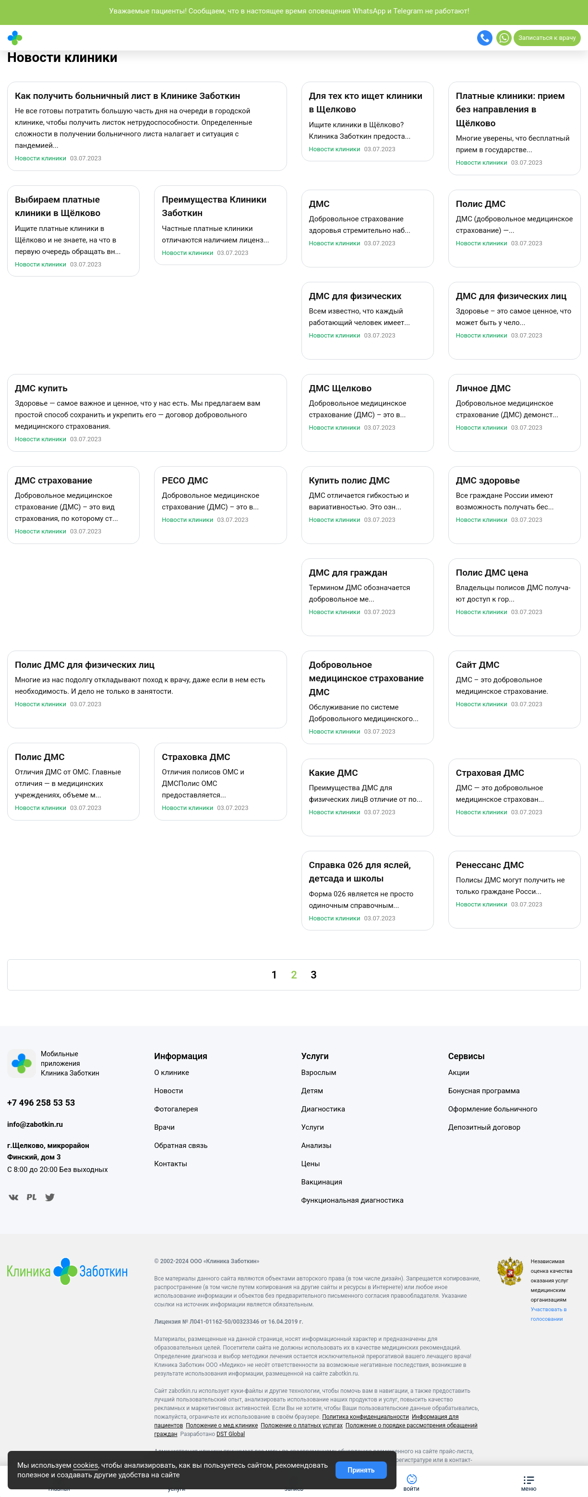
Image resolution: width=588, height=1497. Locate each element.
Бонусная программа (484, 1091)
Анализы (316, 1145)
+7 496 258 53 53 (41, 1103)
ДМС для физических (355, 296)
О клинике (171, 1072)
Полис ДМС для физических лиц (85, 664)
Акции (458, 1072)
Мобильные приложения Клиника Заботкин (70, 1063)
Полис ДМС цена (492, 572)
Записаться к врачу (547, 37)
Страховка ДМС (196, 756)
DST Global (230, 1434)
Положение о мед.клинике (222, 1425)
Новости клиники (62, 57)
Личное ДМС (483, 388)
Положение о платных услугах (302, 1425)
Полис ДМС (481, 203)
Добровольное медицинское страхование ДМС (366, 678)
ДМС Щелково (340, 388)
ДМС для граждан (348, 572)
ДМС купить (41, 388)
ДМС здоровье (488, 480)
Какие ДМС (333, 772)
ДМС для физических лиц (511, 296)
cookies (85, 1465)
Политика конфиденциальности (365, 1416)
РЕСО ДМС (185, 480)
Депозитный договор (484, 1127)
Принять (361, 1470)
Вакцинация (322, 1182)
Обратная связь (180, 1145)
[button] (529, 1481)
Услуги (312, 1127)
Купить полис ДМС (349, 480)
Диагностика (323, 1109)
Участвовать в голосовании (549, 1314)
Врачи (164, 1127)
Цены (310, 1163)
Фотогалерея (176, 1109)
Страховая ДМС (490, 772)
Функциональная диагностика (352, 1200)
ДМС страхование (53, 480)
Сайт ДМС (478, 664)
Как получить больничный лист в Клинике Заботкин (127, 95)
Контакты (170, 1163)
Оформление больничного (493, 1109)
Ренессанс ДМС (490, 864)
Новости (168, 1091)
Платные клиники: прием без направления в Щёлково (510, 109)
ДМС (319, 203)
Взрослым (318, 1072)
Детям (312, 1091)
